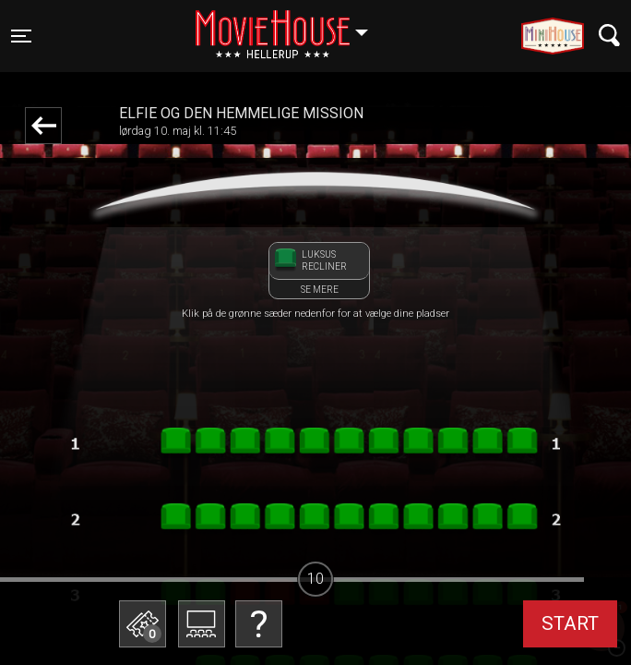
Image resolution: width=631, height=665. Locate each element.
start (570, 623)
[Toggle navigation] (21, 36)
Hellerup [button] (290, 25)
